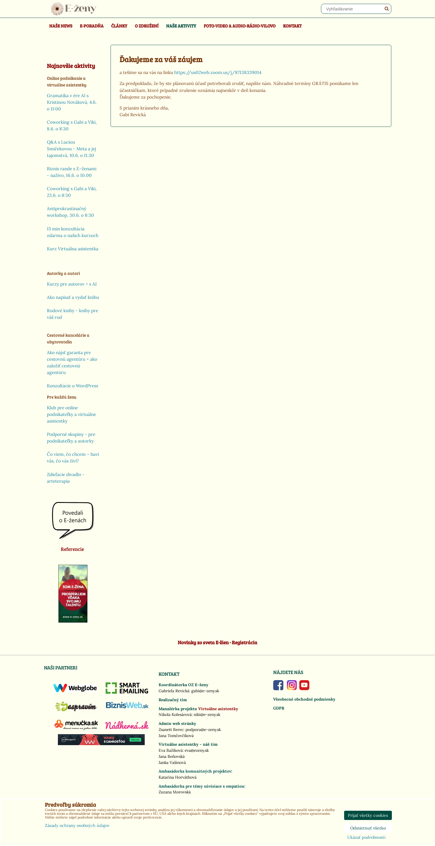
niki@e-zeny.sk (207, 714)
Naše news (60, 26)
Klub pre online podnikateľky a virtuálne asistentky (71, 414)
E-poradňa (92, 26)
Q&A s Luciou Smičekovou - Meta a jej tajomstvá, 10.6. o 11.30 (71, 148)
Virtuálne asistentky (218, 708)
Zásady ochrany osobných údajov (77, 825)
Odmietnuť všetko (368, 828)
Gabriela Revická (174, 690)
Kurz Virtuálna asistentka (72, 248)
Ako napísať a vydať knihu (73, 297)
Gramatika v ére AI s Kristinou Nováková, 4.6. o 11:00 (72, 102)
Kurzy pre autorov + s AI (72, 284)
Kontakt (292, 26)
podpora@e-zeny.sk (203, 729)
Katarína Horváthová (178, 777)
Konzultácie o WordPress (72, 385)
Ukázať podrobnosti (366, 837)
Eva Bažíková (171, 750)
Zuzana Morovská (175, 792)
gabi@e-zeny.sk (205, 690)
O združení (147, 26)
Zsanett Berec (171, 729)
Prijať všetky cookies (368, 815)
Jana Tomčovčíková (176, 735)
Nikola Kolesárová (175, 714)
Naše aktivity (181, 26)
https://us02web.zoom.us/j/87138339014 (217, 72)
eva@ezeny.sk (197, 750)
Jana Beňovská (172, 756)
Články (119, 26)
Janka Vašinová (172, 762)
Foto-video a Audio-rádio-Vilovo (240, 26)
